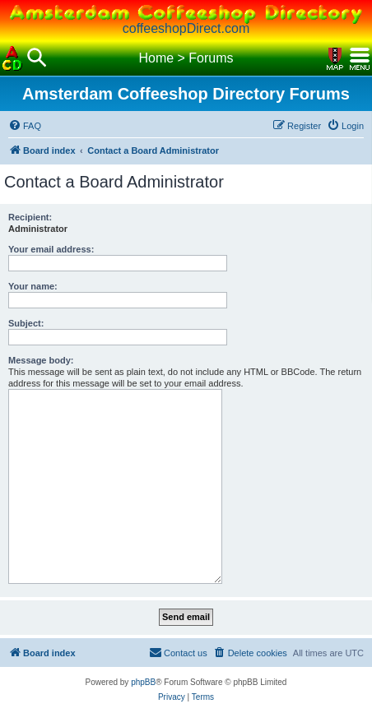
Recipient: (30, 217)
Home (156, 58)
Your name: (33, 286)
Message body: (40, 360)
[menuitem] (24, 126)
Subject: (26, 323)
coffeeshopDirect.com (186, 28)
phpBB (143, 682)
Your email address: (51, 249)
